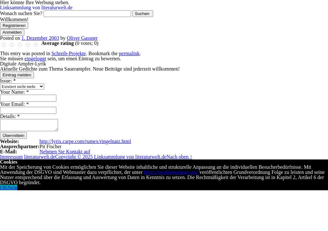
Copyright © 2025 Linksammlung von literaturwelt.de (110, 156)
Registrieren (14, 25)
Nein (12, 187)
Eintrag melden (17, 75)
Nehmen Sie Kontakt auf (64, 151)
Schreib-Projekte (68, 53)
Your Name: (14, 92)
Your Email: (14, 104)
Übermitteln (13, 135)
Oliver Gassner (82, 38)
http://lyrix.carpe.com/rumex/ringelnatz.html (85, 141)
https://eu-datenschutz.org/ (171, 172)
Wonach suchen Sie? (21, 13)
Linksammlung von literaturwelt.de (36, 7)
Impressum (11, 156)
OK (3, 187)
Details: (10, 116)
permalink (129, 53)
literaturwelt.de (39, 156)
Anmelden (12, 32)
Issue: (8, 80)
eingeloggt (35, 58)
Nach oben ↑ (180, 156)
